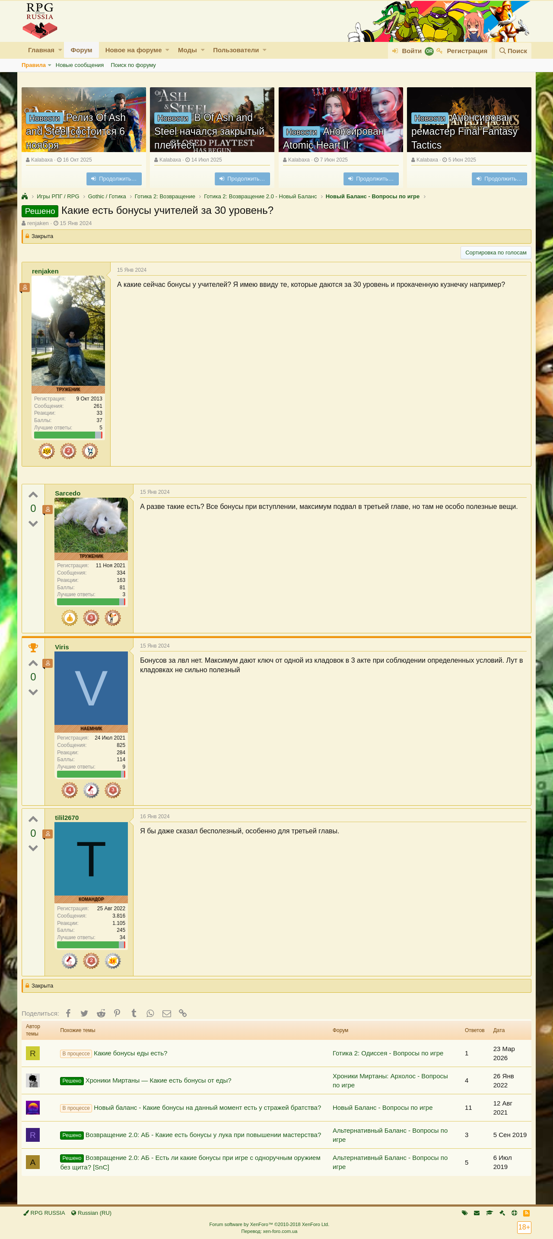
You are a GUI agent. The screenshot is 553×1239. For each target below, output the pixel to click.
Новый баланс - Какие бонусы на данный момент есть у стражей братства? (190, 1108)
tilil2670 (67, 817)
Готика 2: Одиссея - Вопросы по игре (388, 1053)
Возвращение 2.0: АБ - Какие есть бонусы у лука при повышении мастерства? (190, 1135)
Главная (41, 50)
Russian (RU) (91, 1213)
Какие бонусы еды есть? (113, 1053)
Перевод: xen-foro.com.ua (269, 1231)
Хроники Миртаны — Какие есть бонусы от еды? (145, 1081)
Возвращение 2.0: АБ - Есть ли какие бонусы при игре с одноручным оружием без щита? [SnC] (190, 1162)
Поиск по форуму (133, 65)
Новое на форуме (133, 50)
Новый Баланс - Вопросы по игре (383, 1107)
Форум (81, 50)
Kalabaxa (42, 160)
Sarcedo (67, 493)
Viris (62, 647)
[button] (60, 50)
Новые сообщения (80, 65)
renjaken (38, 223)
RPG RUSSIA (44, 1213)
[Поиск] (513, 51)
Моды (187, 50)
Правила (34, 65)
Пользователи (236, 50)
